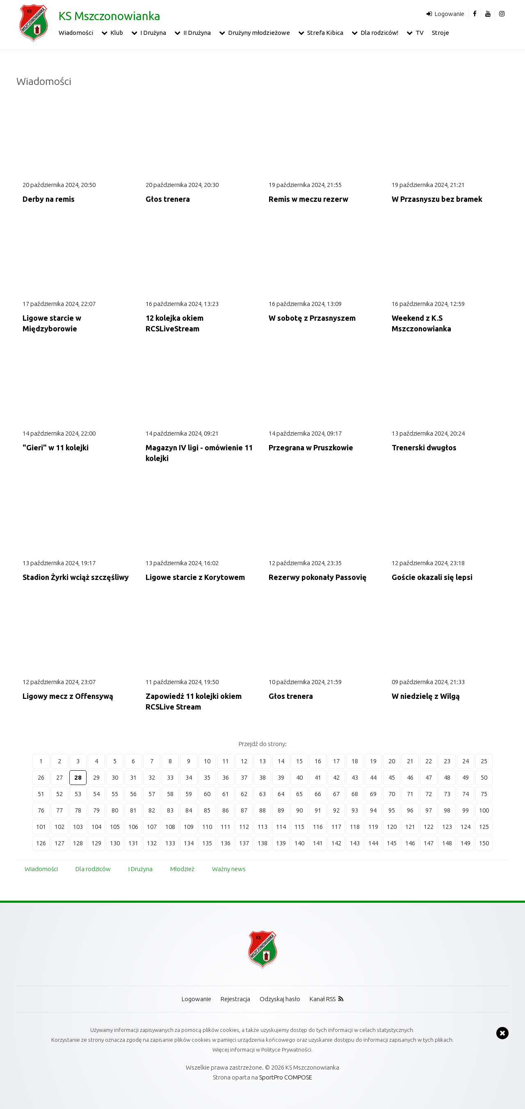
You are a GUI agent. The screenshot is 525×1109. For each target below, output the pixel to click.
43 (355, 777)
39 (281, 777)
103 (78, 826)
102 (59, 826)
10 (207, 761)
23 (447, 761)
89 (281, 810)
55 (115, 793)
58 (170, 793)
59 (188, 793)
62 (244, 793)
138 (262, 843)
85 (207, 810)
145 (392, 843)
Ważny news (229, 868)
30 (115, 777)
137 (244, 843)
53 (78, 793)
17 (336, 761)
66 (318, 793)
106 (133, 826)
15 (299, 761)
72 (428, 793)
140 (299, 843)
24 (465, 761)
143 (355, 843)
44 (373, 777)
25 (484, 761)
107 (152, 826)
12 (244, 761)
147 (429, 843)
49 (465, 777)
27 (59, 777)
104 (96, 826)
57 (151, 793)
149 (465, 843)
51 (41, 793)
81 (133, 810)
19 (373, 761)
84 (188, 810)
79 (96, 810)
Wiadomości (76, 32)
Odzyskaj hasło (280, 998)
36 (225, 777)
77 (59, 810)
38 (262, 777)
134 (189, 843)
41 (318, 777)
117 (336, 826)
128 (78, 843)
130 (115, 843)
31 (133, 777)
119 (373, 826)
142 (336, 843)
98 (447, 810)
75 (484, 793)
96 (410, 810)
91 (318, 810)
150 (484, 843)
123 (447, 826)
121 (410, 826)
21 (410, 761)
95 (391, 810)
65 (299, 793)
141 (318, 843)
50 (484, 777)
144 (373, 843)
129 (96, 843)
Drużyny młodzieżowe (259, 32)
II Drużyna (197, 32)
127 (59, 843)
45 (391, 777)
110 (207, 826)
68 (355, 793)
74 (465, 793)
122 (429, 826)
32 (151, 777)
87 (244, 810)
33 (170, 777)
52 (59, 793)
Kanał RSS (323, 998)
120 (392, 826)
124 (465, 826)
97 (428, 810)
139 (281, 843)
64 (281, 793)
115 (299, 826)
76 (41, 810)
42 (336, 777)
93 (355, 810)
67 (336, 793)
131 (133, 843)
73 (447, 793)
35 (207, 777)
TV (419, 32)
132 (152, 843)
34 (188, 777)
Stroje (440, 32)
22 (428, 761)
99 (465, 810)
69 (373, 793)
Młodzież (182, 868)
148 (447, 843)
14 (281, 761)
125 (484, 826)
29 (96, 777)
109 (189, 826)
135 (207, 843)
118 (355, 826)
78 (78, 810)
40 (299, 777)
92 (336, 810)
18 (355, 761)
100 (484, 810)
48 (447, 777)
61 (225, 793)
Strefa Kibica (325, 32)
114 (281, 826)
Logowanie (449, 13)
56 (133, 793)
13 (262, 761)
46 (410, 777)
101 (41, 826)
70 (391, 793)
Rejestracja (235, 998)
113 (262, 826)
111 (226, 826)
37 (244, 777)
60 (207, 793)
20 (391, 761)
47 (428, 777)
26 (41, 777)
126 (41, 843)
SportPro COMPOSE (285, 1077)
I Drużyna (153, 32)
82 (151, 810)
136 (226, 843)
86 (225, 810)
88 (262, 810)
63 (262, 793)
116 (318, 826)
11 (225, 761)
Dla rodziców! (379, 32)
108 (170, 826)
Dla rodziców (93, 868)
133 (170, 843)
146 (410, 843)
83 (170, 810)
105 (115, 826)
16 (318, 761)
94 (373, 810)
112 (244, 826)
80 (115, 810)
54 (96, 793)
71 (410, 793)
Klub (116, 32)
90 (299, 810)
